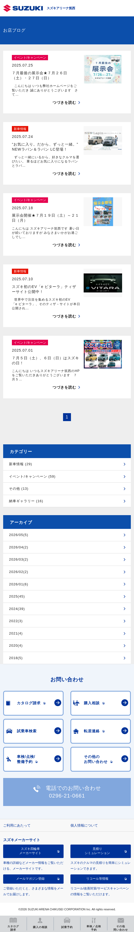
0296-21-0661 (67, 796)
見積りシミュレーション (97, 851)
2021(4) (16, 633)
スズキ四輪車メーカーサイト (30, 851)
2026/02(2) (18, 572)
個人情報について (84, 825)
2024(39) (17, 609)
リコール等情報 (97, 878)
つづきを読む (64, 102)
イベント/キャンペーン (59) (32, 476)
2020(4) (16, 645)
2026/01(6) (18, 584)
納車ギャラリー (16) (26, 501)
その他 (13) (18, 489)
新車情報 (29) (20, 464)
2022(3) (16, 621)
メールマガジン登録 (30, 878)
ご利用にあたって (17, 825)
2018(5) (16, 658)
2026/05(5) (18, 535)
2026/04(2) (18, 547)
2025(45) (17, 596)
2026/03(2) (18, 559)
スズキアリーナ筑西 (61, 8)
